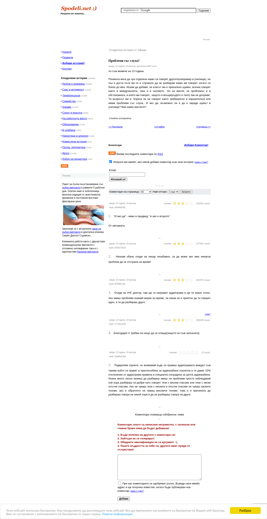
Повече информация (117, 514)
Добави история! (73, 63)
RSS (160, 154)
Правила (67, 57)
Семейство (69, 101)
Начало (66, 51)
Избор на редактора (74, 158)
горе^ (208, 314)
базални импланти (87, 251)
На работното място (74, 118)
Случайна (159, 126)
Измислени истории (74, 141)
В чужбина (68, 130)
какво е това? (201, 162)
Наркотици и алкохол (75, 135)
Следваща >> (203, 126)
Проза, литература (73, 147)
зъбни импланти (71, 187)
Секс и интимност (73, 89)
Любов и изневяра (73, 83)
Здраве (66, 106)
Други (65, 153)
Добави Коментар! (196, 145)
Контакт (67, 68)
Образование (70, 124)
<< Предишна (115, 126)
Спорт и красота (72, 112)
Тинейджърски (71, 95)
